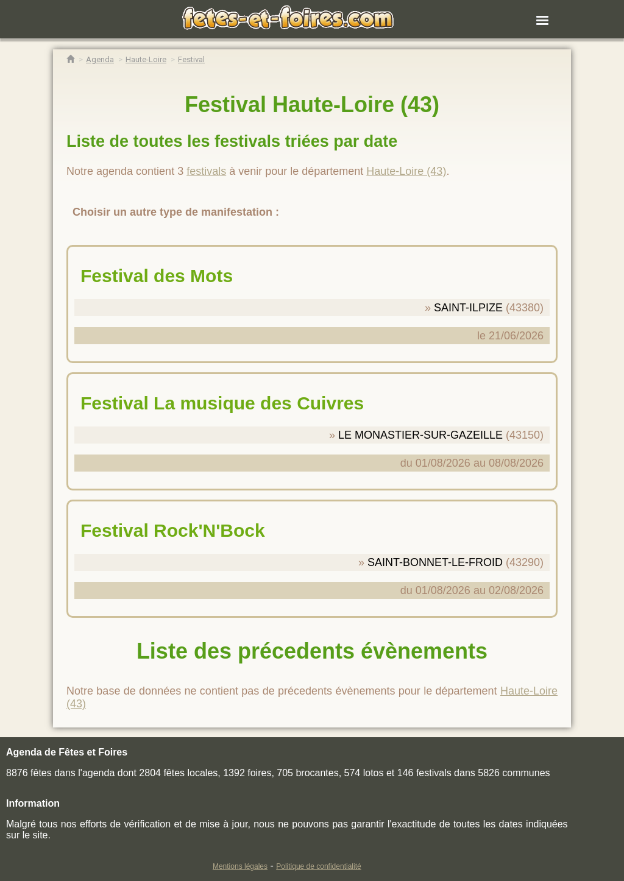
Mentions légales (240, 866)
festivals (206, 171)
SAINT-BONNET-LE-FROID (435, 562)
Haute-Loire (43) (406, 171)
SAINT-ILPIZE (468, 308)
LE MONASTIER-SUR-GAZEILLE (420, 435)
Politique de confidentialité (318, 866)
